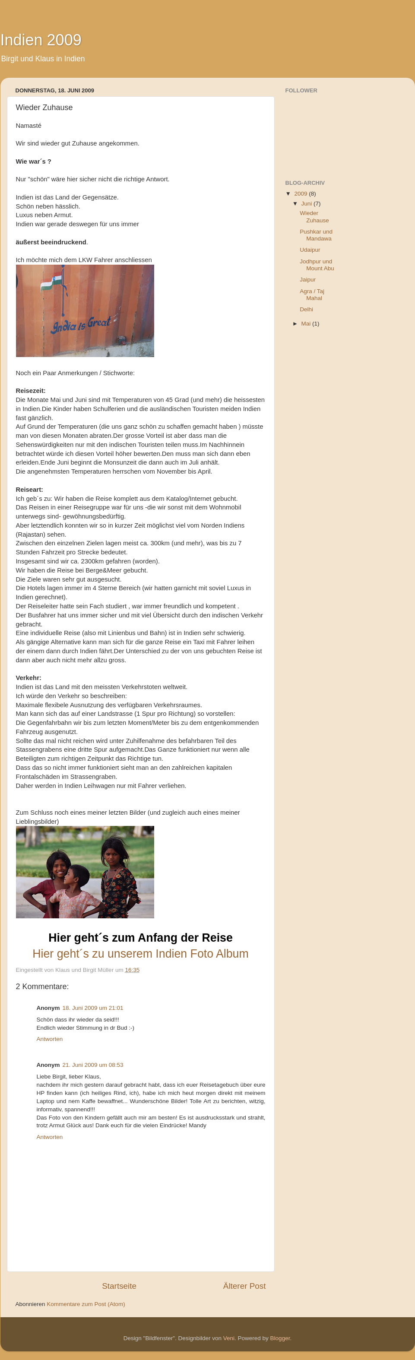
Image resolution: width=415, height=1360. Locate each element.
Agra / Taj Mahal (312, 294)
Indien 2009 (41, 40)
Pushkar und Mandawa (316, 235)
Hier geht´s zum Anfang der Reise (140, 937)
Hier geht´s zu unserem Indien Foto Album (140, 953)
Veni (228, 1338)
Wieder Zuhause (314, 216)
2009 (301, 193)
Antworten (50, 1039)
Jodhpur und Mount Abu (317, 265)
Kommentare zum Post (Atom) (86, 1304)
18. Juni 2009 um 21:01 (93, 1008)
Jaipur (308, 279)
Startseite (119, 1285)
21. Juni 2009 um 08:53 (93, 1065)
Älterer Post (244, 1285)
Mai (307, 323)
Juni (307, 203)
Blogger (280, 1338)
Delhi (306, 309)
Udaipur (310, 250)
